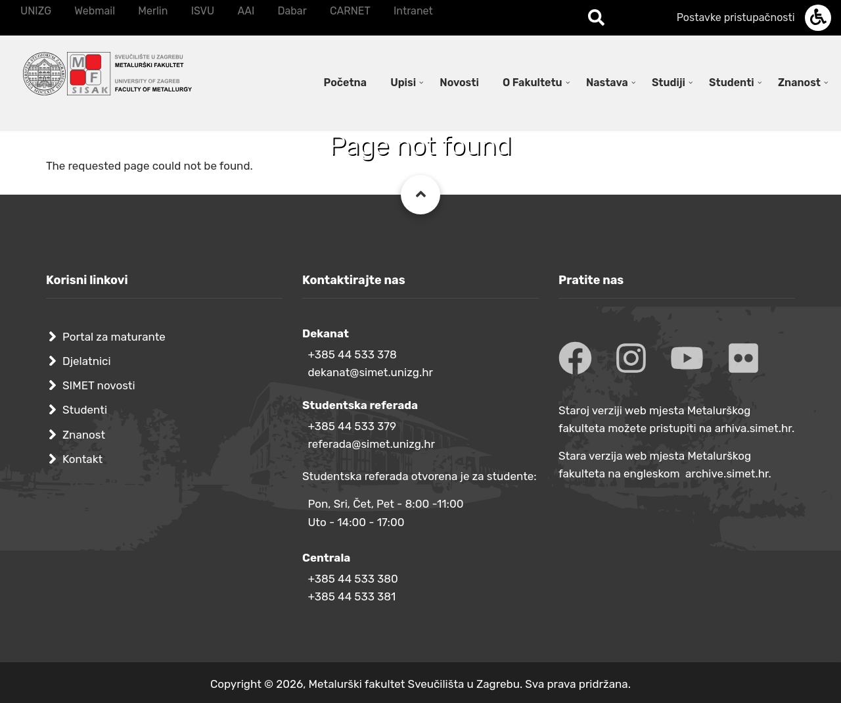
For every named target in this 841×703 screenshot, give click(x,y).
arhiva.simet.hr (753, 428)
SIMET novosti (98, 385)
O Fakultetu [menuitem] (532, 82)
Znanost (83, 434)
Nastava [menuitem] (607, 82)
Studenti (84, 409)
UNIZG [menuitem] (35, 11)
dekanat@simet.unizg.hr (370, 372)
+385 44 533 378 (351, 354)
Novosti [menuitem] (459, 82)
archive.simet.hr (727, 473)
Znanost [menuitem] (799, 82)
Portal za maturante (114, 336)
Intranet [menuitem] (413, 11)
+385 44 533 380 (352, 578)
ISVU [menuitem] (203, 11)
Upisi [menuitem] (403, 82)
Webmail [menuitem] (94, 11)
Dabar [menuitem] (291, 11)
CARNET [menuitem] (350, 11)
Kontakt (82, 459)
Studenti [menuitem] (731, 82)
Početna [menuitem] (345, 82)
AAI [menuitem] (245, 11)
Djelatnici (86, 361)
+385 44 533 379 (351, 426)
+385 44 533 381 (351, 596)
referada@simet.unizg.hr (371, 443)
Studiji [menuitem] (668, 82)
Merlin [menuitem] (153, 11)
